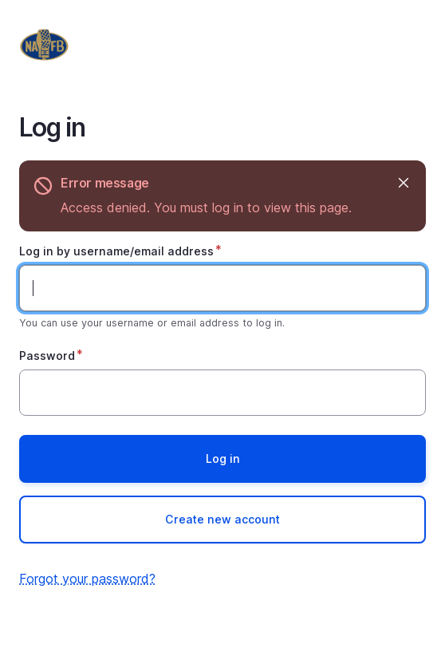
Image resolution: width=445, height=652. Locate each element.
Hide (402, 183)
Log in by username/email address (116, 251)
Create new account (222, 519)
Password (47, 355)
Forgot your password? (87, 579)
